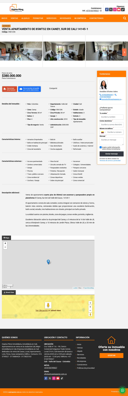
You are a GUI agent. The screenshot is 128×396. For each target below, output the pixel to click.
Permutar (38, 18)
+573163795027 (92, 11)
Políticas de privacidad (85, 368)
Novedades (65, 18)
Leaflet (75, 288)
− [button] (5, 247)
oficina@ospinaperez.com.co (55, 374)
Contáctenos (97, 18)
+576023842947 (107, 95)
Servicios (51, 18)
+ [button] (5, 243)
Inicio (4, 18)
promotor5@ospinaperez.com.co (113, 99)
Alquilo (26, 18)
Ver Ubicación (42, 310)
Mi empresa (80, 18)
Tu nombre (104, 113)
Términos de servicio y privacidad (110, 160)
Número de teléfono (107, 128)
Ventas (14, 18)
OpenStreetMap (89, 288)
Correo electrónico (106, 121)
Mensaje (103, 136)
